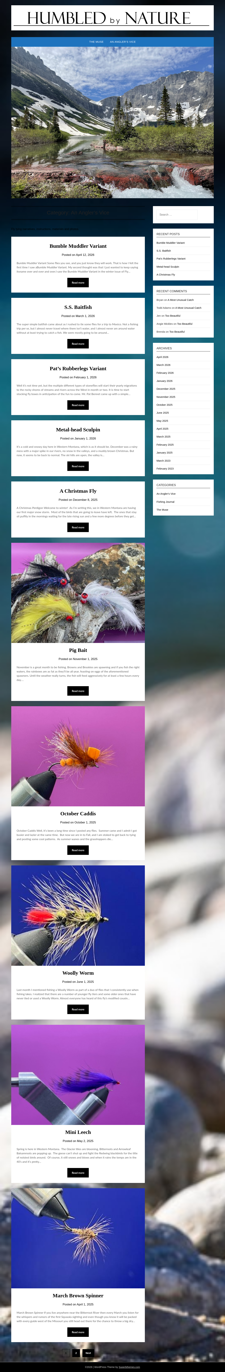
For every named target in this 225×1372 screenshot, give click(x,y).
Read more (78, 282)
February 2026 (165, 372)
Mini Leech (78, 1132)
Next (88, 1353)
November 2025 (165, 396)
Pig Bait (78, 650)
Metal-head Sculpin (78, 429)
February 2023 (165, 468)
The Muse (96, 41)
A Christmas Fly (78, 491)
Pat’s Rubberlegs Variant (78, 368)
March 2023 (163, 460)
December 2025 (165, 388)
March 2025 (163, 436)
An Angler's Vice (166, 493)
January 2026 (164, 380)
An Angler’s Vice (123, 41)
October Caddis (78, 813)
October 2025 (164, 404)
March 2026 (163, 364)
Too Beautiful (172, 315)
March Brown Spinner (78, 1295)
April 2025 (162, 428)
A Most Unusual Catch (181, 299)
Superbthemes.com (129, 1367)
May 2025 (162, 420)
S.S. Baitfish (78, 307)
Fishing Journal (165, 501)
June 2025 (162, 412)
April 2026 (162, 356)
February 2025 (165, 444)
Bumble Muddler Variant (78, 246)
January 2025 (164, 452)
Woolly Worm (78, 973)
